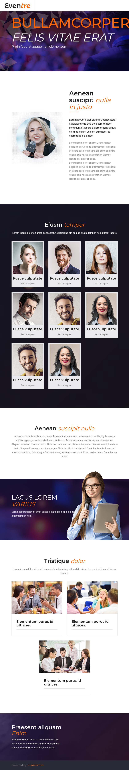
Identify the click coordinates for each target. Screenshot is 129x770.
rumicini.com (36, 765)
